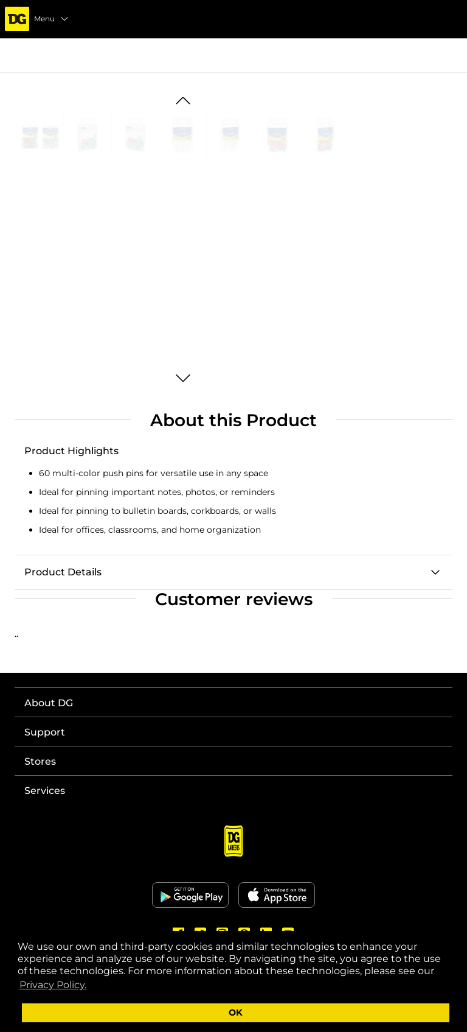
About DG (48, 703)
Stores (40, 761)
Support (44, 732)
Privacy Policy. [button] (52, 985)
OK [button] (236, 1012)
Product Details (63, 572)
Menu (51, 19)
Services (44, 790)
